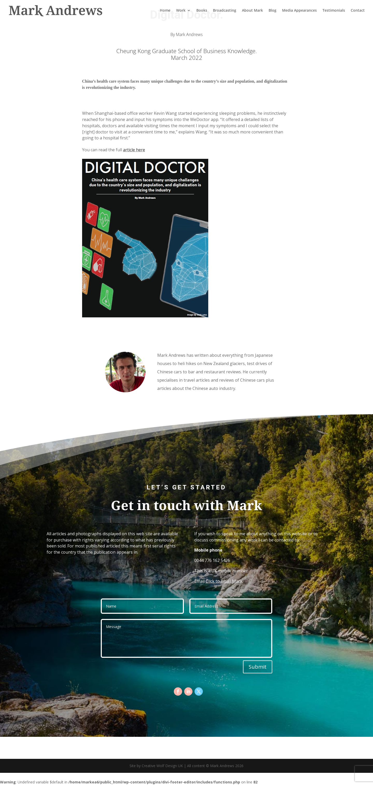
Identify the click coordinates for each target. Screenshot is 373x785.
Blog (272, 11)
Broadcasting (224, 11)
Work (180, 11)
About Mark (252, 11)
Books (201, 11)
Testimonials (333, 11)
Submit (258, 666)
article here (134, 150)
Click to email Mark (224, 581)
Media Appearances (299, 11)
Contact (358, 11)
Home (165, 11)
